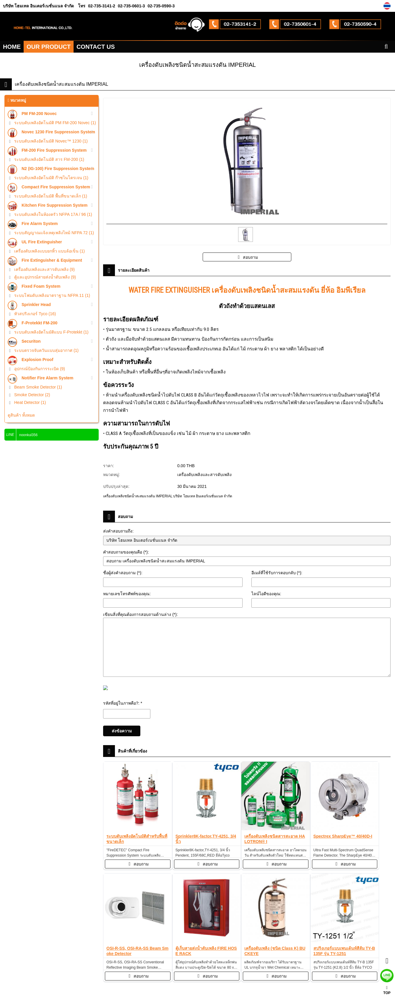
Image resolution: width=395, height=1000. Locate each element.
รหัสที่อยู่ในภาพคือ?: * (122, 703)
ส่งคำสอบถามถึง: (118, 531)
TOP (386, 990)
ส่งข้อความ (122, 731)
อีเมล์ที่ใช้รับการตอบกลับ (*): (277, 572)
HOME (12, 46)
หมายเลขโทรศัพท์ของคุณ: (127, 593)
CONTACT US (96, 46)
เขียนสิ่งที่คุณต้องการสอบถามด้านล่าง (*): (140, 614)
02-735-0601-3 (131, 6)
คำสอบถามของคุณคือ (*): (126, 552)
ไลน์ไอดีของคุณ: (266, 593)
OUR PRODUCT (49, 46)
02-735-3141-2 (101, 6)
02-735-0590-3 (161, 6)
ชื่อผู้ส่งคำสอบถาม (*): (122, 572)
